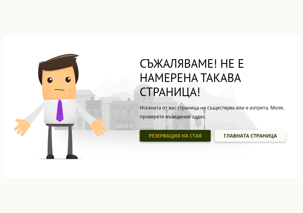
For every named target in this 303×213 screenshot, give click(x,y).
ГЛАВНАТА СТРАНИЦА (250, 136)
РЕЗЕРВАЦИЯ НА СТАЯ (175, 136)
